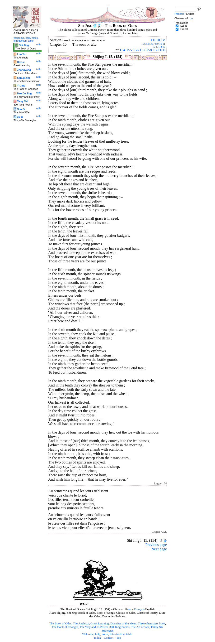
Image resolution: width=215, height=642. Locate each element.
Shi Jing (24, 45)
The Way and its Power (94, 627)
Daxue (21, 62)
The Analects (81, 623)
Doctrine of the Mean (123, 623)
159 (156, 50)
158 (149, 50)
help (97, 634)
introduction (117, 634)
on (129, 609)
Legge (183, 25)
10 (160, 43)
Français (139, 609)
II (154, 40)
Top (118, 637)
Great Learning (99, 623)
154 (122, 50)
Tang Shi (22, 101)
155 (129, 50)
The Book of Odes (60, 623)
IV (163, 40)
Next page (159, 549)
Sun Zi (21, 109)
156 (136, 50)
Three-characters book (151, 623)
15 (164, 46)
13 (157, 46)
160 (162, 50)
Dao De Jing (24, 93)
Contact (108, 637)
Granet (184, 29)
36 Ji (20, 117)
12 (154, 46)
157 (142, 50)
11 (164, 43)
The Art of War (140, 627)
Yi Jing (21, 85)
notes (105, 634)
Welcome (87, 634)
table (129, 634)
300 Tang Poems (119, 627)
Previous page (156, 545)
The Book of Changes (65, 627)
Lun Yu (21, 54)
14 (160, 46)
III (158, 40)
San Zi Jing (24, 77)
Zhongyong (24, 69)
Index (97, 637)
